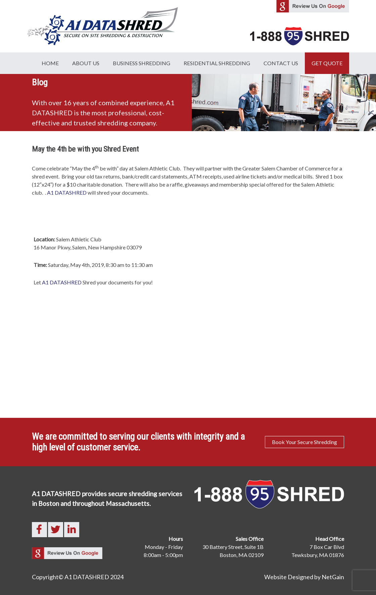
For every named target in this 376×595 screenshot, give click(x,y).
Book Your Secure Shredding (304, 442)
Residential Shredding (217, 63)
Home (50, 63)
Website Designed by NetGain (304, 577)
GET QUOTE (327, 63)
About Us (85, 63)
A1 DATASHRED (67, 192)
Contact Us (281, 63)
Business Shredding (141, 63)
